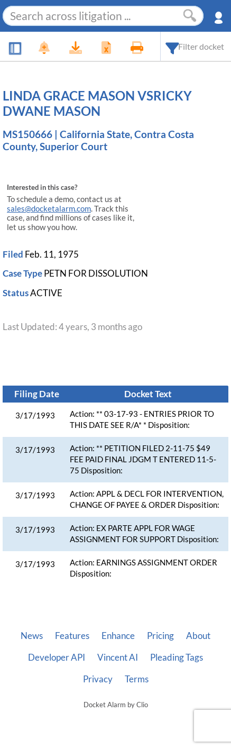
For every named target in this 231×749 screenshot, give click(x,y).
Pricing (160, 636)
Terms (137, 679)
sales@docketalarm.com (49, 208)
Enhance (118, 636)
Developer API (56, 657)
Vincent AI (117, 657)
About (198, 636)
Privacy (98, 679)
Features (72, 636)
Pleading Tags (176, 657)
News (32, 636)
